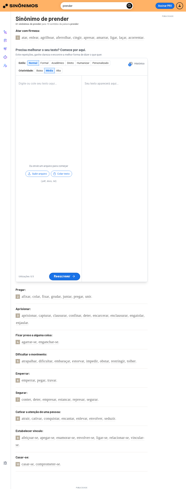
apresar (89, 37)
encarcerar (100, 315)
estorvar (78, 361)
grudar (56, 296)
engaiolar (137, 315)
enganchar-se (48, 342)
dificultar (45, 361)
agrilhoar (47, 37)
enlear (34, 37)
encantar (67, 418)
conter (26, 399)
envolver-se (85, 438)
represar (79, 399)
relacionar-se (119, 438)
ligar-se (102, 438)
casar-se (28, 464)
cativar (37, 418)
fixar (45, 296)
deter (87, 315)
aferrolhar (63, 37)
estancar (64, 399)
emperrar (28, 380)
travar (51, 380)
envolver (95, 418)
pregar (78, 296)
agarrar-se (29, 342)
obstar (104, 361)
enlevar (81, 418)
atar (24, 37)
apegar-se (47, 438)
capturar (45, 315)
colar (36, 296)
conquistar (51, 418)
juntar (67, 296)
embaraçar (62, 361)
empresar (49, 399)
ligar (113, 37)
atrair (26, 418)
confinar (75, 315)
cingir (77, 37)
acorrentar (136, 37)
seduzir (109, 418)
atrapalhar (29, 361)
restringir (118, 361)
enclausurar (119, 315)
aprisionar (29, 315)
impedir (92, 361)
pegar (41, 380)
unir (88, 296)
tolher (131, 361)
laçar (122, 37)
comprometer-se (48, 464)
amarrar (102, 37)
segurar (92, 399)
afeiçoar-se (30, 438)
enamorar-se (65, 438)
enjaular (22, 323)
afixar (26, 296)
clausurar (60, 315)
